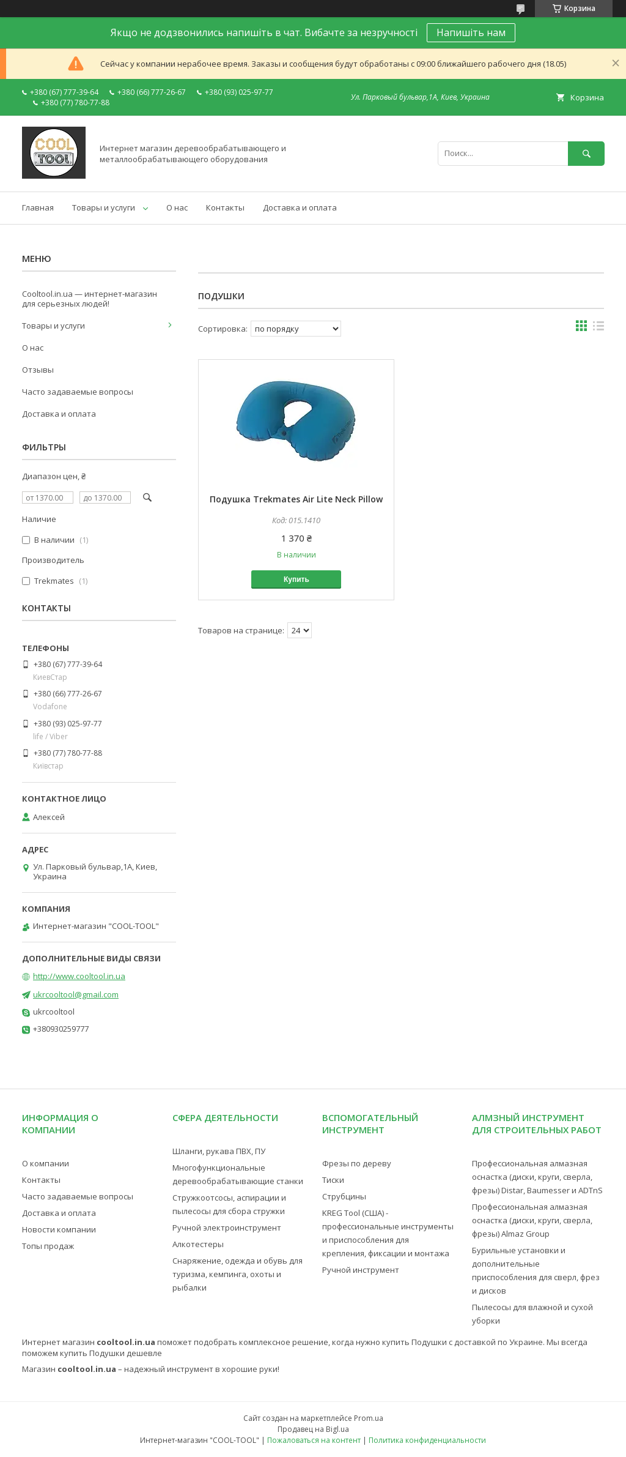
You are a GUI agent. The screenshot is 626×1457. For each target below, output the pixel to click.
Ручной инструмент (360, 1269)
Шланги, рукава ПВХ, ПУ (218, 1151)
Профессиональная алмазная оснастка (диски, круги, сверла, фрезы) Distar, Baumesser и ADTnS (537, 1177)
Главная (38, 207)
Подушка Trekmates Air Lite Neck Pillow (296, 499)
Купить (296, 579)
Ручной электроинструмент (226, 1227)
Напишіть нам (471, 32)
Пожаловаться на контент (314, 1440)
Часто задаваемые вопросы (77, 391)
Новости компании (59, 1229)
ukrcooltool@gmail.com (76, 994)
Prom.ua (368, 1418)
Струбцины (344, 1196)
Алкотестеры (198, 1244)
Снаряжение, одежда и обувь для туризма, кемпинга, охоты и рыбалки (237, 1274)
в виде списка (598, 328)
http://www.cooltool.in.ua (79, 976)
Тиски (333, 1179)
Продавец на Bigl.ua (313, 1429)
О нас (177, 207)
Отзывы (38, 369)
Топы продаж (48, 1245)
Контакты (225, 207)
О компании (45, 1163)
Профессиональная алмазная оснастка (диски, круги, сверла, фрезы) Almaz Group (532, 1220)
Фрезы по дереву (356, 1163)
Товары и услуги (103, 207)
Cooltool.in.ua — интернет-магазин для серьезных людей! (89, 298)
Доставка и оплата (300, 207)
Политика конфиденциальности (427, 1440)
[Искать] (586, 153)
